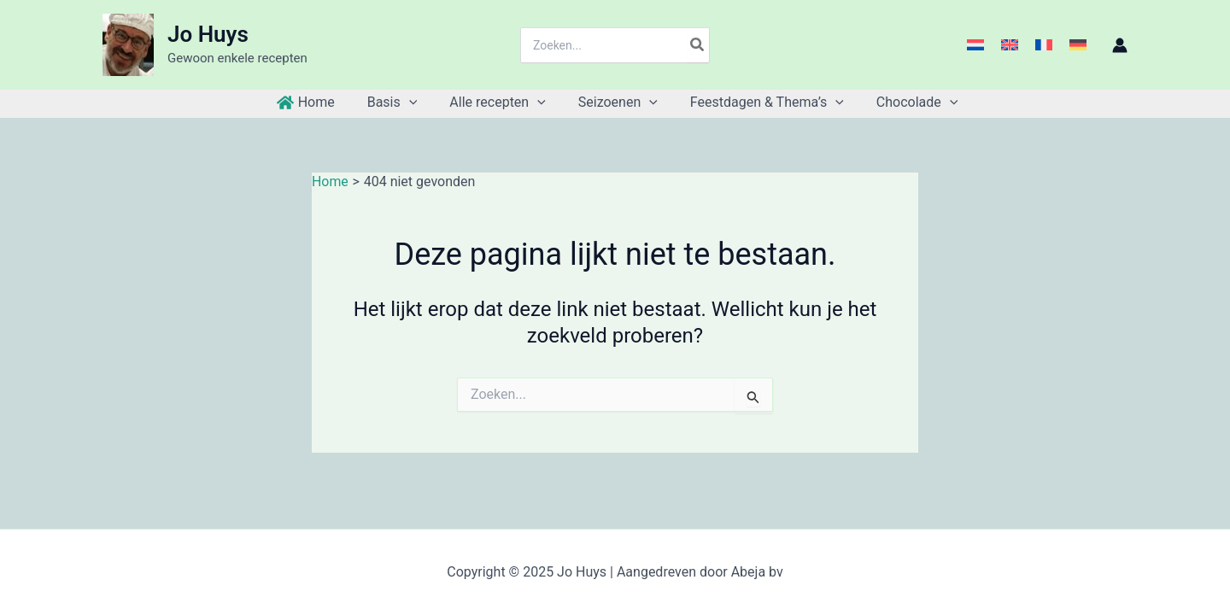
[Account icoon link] (1120, 45)
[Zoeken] (698, 45)
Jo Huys (208, 34)
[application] (416, 102)
